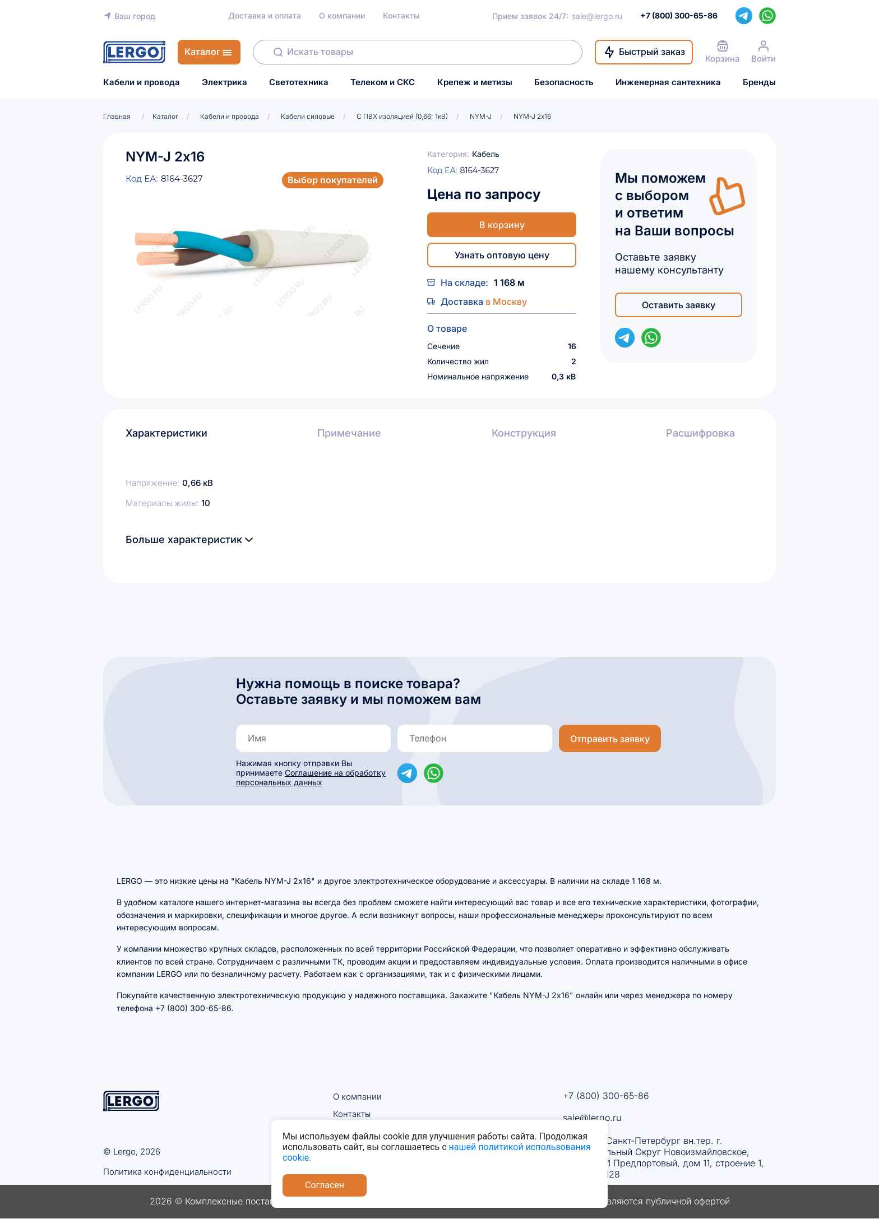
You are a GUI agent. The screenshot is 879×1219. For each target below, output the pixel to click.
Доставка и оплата (264, 15)
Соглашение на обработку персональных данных (311, 777)
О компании (342, 15)
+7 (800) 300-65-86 (606, 1095)
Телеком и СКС (382, 82)
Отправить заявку (610, 738)
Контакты (401, 15)
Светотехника (299, 82)
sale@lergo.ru (597, 16)
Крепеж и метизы (474, 82)
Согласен (324, 1185)
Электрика (224, 82)
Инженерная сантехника (668, 82)
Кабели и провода (141, 82)
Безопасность (564, 82)
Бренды (759, 82)
